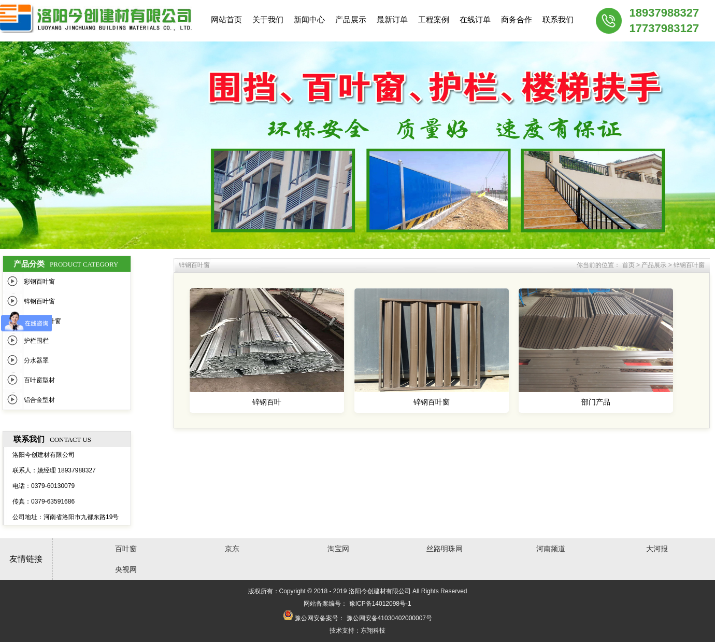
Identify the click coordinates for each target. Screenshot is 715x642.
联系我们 (558, 19)
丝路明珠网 (444, 549)
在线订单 (475, 19)
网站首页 (226, 19)
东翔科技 (373, 630)
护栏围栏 (36, 340)
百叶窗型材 (39, 380)
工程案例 (433, 19)
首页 (628, 265)
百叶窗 (126, 549)
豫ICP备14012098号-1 (380, 603)
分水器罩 (36, 360)
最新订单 (392, 19)
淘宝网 (338, 549)
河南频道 (550, 549)
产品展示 (350, 19)
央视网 (126, 569)
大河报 (657, 549)
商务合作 (516, 19)
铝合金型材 (39, 399)
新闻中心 (309, 19)
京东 (232, 549)
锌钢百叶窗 (39, 301)
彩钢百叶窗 (39, 281)
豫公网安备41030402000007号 (389, 618)
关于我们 (267, 19)
